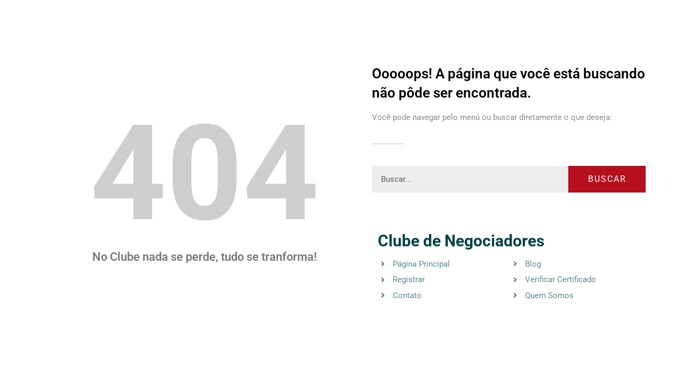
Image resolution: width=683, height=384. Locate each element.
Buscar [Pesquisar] (607, 179)
